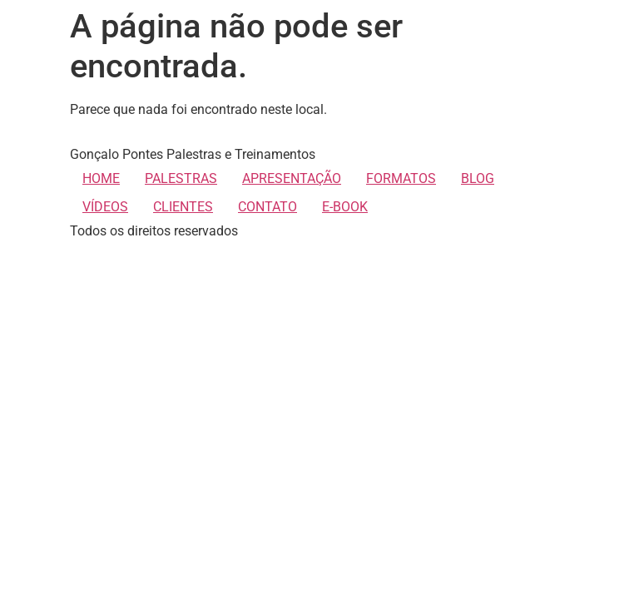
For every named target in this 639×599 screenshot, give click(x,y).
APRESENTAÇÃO (291, 178)
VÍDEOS (105, 207)
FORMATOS (401, 178)
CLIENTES (183, 207)
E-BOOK (345, 207)
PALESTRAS (181, 178)
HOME (101, 178)
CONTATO (267, 207)
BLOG (477, 178)
